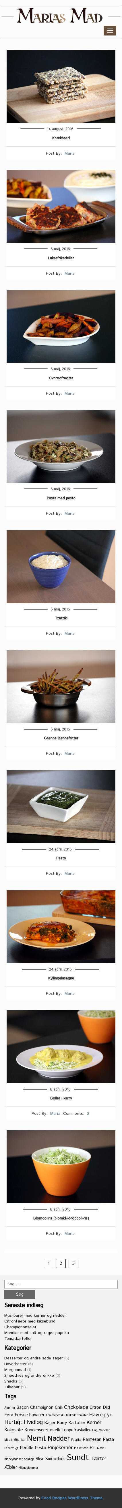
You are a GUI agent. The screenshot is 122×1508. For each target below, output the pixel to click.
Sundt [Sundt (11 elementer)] (78, 1457)
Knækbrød (61, 138)
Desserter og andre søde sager (33, 1358)
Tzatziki (61, 618)
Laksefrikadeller (61, 258)
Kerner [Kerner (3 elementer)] (94, 1422)
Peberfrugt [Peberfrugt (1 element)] (11, 1448)
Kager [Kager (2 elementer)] (49, 1423)
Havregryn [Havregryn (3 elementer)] (101, 1415)
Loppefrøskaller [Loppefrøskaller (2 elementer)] (76, 1430)
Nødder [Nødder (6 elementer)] (59, 1439)
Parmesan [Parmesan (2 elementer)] (92, 1439)
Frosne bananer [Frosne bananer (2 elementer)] (29, 1415)
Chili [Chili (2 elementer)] (59, 1407)
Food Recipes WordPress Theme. (73, 1498)
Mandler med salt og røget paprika (36, 1333)
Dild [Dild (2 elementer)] (106, 1407)
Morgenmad (15, 1370)
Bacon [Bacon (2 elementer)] (22, 1407)
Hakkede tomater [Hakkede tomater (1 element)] (76, 1415)
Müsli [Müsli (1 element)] (8, 1440)
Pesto (61, 858)
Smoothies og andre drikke (29, 1375)
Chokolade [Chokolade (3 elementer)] (76, 1407)
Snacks (10, 1381)
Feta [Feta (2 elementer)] (8, 1415)
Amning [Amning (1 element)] (9, 1408)
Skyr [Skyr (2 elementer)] (39, 1459)
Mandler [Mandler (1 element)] (104, 1430)
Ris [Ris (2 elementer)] (93, 1448)
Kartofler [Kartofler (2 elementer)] (76, 1423)
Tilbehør (12, 1387)
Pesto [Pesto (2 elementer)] (40, 1448)
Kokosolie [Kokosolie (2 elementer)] (13, 1430)
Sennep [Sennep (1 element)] (29, 1459)
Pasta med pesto (61, 498)
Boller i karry (61, 1098)
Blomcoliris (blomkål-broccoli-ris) (61, 1218)
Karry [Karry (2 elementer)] (62, 1423)
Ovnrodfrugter (61, 378)
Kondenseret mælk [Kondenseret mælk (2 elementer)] (42, 1430)
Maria (70, 153)
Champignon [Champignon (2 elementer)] (41, 1407)
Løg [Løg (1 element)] (94, 1430)
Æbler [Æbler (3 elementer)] (10, 1467)
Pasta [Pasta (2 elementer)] (108, 1439)
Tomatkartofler (18, 1339)
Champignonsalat (20, 1327)
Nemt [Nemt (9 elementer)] (36, 1438)
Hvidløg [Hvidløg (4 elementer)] (33, 1422)
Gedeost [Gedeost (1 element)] (57, 1415)
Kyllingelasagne (61, 978)
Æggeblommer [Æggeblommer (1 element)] (28, 1468)
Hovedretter (15, 1364)
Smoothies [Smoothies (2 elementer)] (55, 1459)
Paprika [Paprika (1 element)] (76, 1440)
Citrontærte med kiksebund (29, 1321)
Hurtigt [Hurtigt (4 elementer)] (13, 1422)
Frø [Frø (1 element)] (48, 1415)
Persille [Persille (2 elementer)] (26, 1448)
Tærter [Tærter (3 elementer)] (98, 1458)
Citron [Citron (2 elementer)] (95, 1407)
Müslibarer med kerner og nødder (35, 1315)
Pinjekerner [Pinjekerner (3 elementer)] (60, 1447)
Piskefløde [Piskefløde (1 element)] (81, 1448)
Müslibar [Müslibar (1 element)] (19, 1440)
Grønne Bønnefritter (61, 738)
